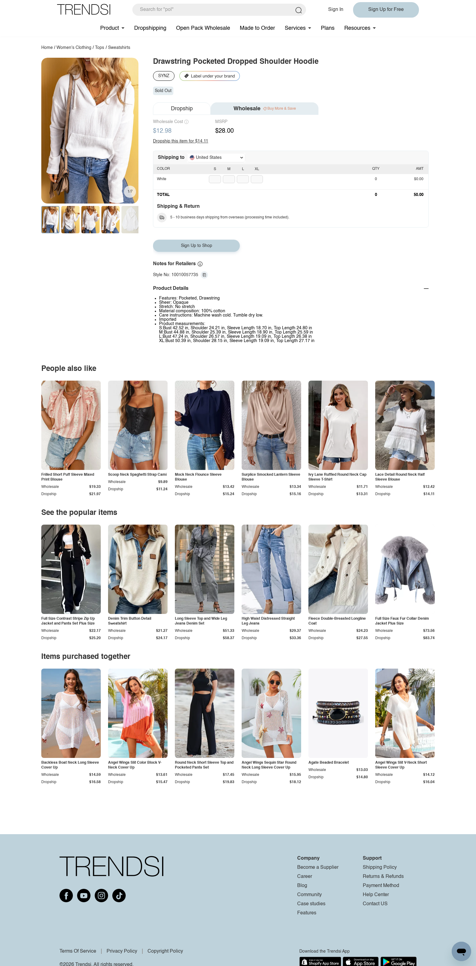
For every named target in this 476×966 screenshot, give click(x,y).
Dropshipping (150, 28)
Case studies (311, 904)
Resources (357, 28)
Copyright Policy (165, 951)
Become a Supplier (317, 867)
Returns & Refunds (383, 876)
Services (295, 28)
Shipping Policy (380, 867)
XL (257, 169)
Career (304, 876)
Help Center (376, 894)
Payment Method (381, 885)
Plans (328, 28)
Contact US (375, 904)
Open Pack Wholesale (203, 28)
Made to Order (257, 28)
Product (109, 28)
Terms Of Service (77, 951)
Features (306, 913)
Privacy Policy (122, 951)
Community (309, 894)
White (161, 179)
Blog (302, 885)
